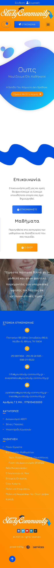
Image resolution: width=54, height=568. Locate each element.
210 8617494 (17, 355)
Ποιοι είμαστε (14, 447)
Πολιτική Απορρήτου (18, 488)
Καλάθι (10, 499)
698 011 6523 (27, 359)
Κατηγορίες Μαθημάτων (20, 452)
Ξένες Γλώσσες (14, 424)
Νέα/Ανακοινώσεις (16, 467)
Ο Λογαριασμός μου (17, 473)
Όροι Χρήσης (13, 483)
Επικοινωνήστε (27, 209)
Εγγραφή (33, 2)
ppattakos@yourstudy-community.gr (26, 392)
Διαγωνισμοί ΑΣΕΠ (16, 419)
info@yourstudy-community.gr (26, 374)
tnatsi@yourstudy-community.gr (27, 396)
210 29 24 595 (33, 355)
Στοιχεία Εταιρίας (16, 478)
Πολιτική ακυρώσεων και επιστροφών (27, 494)
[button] (48, 24)
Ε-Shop (27, 247)
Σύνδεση (19, 2)
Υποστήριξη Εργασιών (18, 429)
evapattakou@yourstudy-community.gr (27, 377)
